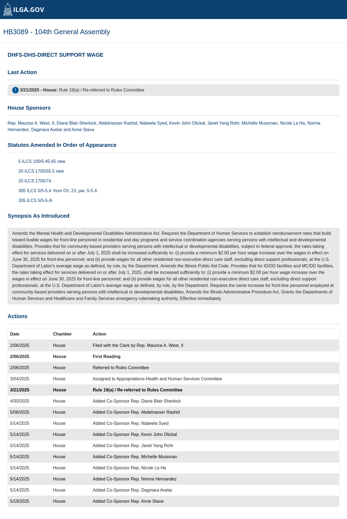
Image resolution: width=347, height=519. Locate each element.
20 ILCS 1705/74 (34, 181)
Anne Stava (83, 129)
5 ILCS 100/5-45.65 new (41, 161)
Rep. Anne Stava (147, 501)
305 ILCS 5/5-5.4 (34, 190)
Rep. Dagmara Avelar (151, 490)
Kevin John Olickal (187, 123)
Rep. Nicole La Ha (148, 468)
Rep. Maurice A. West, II (160, 345)
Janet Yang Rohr (223, 123)
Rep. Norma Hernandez (154, 479)
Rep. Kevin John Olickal (154, 434)
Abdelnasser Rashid (117, 123)
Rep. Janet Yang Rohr (152, 445)
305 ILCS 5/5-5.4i (35, 200)
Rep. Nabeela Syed (150, 423)
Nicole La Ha (292, 123)
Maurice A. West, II (36, 123)
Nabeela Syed (153, 123)
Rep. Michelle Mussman (154, 456)
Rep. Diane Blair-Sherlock (156, 401)
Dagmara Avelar (46, 129)
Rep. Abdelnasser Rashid (155, 412)
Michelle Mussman (260, 123)
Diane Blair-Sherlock (76, 123)
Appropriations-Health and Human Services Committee (169, 378)
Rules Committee (127, 90)
